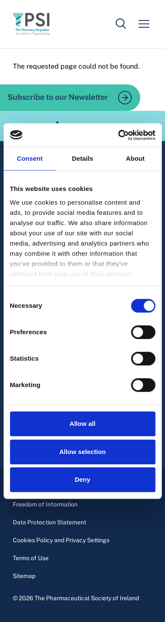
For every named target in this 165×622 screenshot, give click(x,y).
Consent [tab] (30, 158)
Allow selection (82, 451)
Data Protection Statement (49, 522)
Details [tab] (82, 158)
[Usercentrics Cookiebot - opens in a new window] (118, 135)
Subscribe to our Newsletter (70, 97)
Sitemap (24, 576)
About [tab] (135, 158)
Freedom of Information (45, 504)
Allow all (82, 423)
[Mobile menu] (143, 23)
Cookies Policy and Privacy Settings (61, 540)
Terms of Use (31, 558)
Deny (82, 479)
